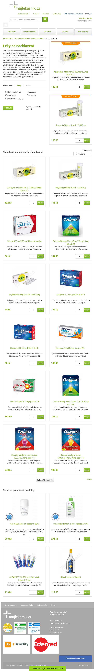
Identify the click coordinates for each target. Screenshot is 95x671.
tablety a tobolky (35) (15, 99)
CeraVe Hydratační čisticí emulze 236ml (70, 524)
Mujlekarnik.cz (8, 38)
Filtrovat (8, 108)
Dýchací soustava (37, 38)
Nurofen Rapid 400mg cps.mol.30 (24, 401)
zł (91, 14)
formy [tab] (19, 85)
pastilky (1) (11, 95)
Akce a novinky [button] (83, 32)
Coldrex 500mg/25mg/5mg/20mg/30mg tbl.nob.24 (70, 242)
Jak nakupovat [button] (23, 14)
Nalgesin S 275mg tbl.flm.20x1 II (24, 348)
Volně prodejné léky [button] (29, 32)
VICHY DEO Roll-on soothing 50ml (24, 524)
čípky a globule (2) (14, 92)
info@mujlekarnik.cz (62, 623)
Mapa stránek (84, 665)
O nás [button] (36, 14)
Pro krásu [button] (65, 32)
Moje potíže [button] (11, 32)
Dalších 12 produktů (45, 480)
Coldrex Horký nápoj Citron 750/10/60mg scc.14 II (71, 403)
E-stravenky (57, 14)
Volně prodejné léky (22, 38)
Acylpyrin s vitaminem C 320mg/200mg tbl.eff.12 (71, 73)
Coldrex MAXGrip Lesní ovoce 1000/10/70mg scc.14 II (24, 456)
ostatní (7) (32, 92)
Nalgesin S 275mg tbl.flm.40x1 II (71, 294)
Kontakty (46, 14)
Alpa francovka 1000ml (71, 577)
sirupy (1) (32, 95)
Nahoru (89, 479)
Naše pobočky (42, 605)
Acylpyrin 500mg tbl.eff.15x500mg (71, 125)
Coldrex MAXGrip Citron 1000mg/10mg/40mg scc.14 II (70, 456)
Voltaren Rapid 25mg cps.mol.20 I (70, 348)
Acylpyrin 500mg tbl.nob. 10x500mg (24, 294)
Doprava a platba (27, 605)
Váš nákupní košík (85, 18)
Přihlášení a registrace (74, 14)
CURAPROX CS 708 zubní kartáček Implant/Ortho (24, 578)
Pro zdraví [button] (47, 32)
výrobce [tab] (28, 85)
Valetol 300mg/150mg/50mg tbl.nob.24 (24, 241)
